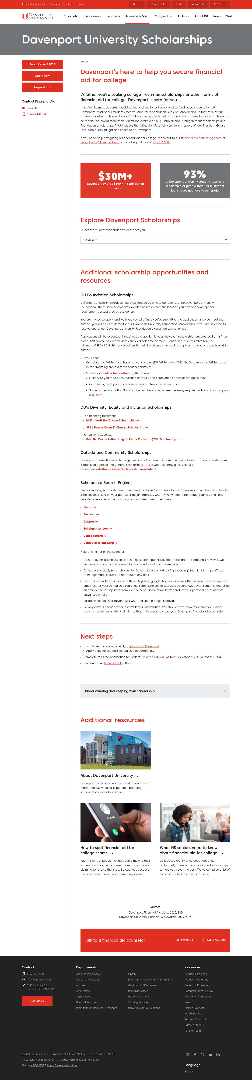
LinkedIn (218, 1054)
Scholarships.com (95, 528)
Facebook (195, 1054)
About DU (201, 16)
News (217, 16)
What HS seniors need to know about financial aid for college (189, 850)
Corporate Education (61, 4)
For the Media (193, 1030)
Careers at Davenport (197, 985)
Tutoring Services (138, 1002)
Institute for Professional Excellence (96, 1008)
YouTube (210, 1054)
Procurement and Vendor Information (150, 979)
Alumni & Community (33, 4)
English (189, 1071)
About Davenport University (107, 775)
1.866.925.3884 (35, 974)
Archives (81, 985)
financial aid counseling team (201, 138)
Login (80, 4)
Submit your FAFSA (42, 64)
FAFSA (164, 657)
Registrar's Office (138, 991)
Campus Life (163, 16)
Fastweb (89, 514)
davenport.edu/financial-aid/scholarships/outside (116, 469)
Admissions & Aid (137, 16)
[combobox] (155, 240)
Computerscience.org (98, 542)
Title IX (110, 1054)
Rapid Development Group (62, 1065)
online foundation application (124, 373)
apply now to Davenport (143, 646)
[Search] (220, 4)
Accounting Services (88, 974)
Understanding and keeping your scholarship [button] (120, 691)
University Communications (144, 1008)
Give (136, 4)
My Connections (194, 1013)
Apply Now (198, 4)
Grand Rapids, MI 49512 (40, 989)
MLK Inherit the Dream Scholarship (111, 420)
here (99, 395)
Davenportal (58, 1054)
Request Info (158, 4)
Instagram (187, 1054)
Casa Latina (72, 16)
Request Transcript (195, 1019)
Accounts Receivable (88, 979)
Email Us (187, 940)
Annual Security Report (35, 1054)
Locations (113, 16)
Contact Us (37, 1001)
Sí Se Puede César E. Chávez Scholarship (115, 427)
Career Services (85, 996)
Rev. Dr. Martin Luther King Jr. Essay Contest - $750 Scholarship (131, 439)
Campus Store (194, 1025)
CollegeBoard (93, 535)
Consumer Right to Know (199, 991)
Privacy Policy (77, 1054)
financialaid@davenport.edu (99, 142)
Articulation (83, 991)
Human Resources (86, 1002)
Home (84, 61)
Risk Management (138, 996)
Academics (93, 16)
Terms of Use (95, 1054)
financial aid (113, 663)
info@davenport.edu (39, 979)
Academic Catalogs (196, 979)
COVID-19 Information (198, 996)
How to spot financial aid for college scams (107, 850)
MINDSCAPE (37, 1065)
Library (132, 974)
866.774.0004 (161, 142)
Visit (229, 16)
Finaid (87, 507)
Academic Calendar (196, 974)
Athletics (183, 16)
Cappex (88, 521)
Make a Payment (194, 1008)
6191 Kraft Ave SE (37, 985)
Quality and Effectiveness (143, 985)
